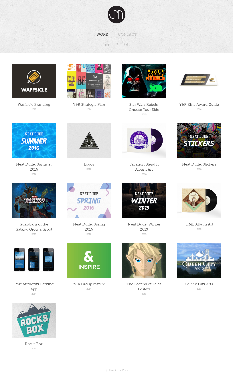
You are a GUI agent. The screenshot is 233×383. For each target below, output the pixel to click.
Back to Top (117, 370)
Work (102, 34)
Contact (127, 34)
